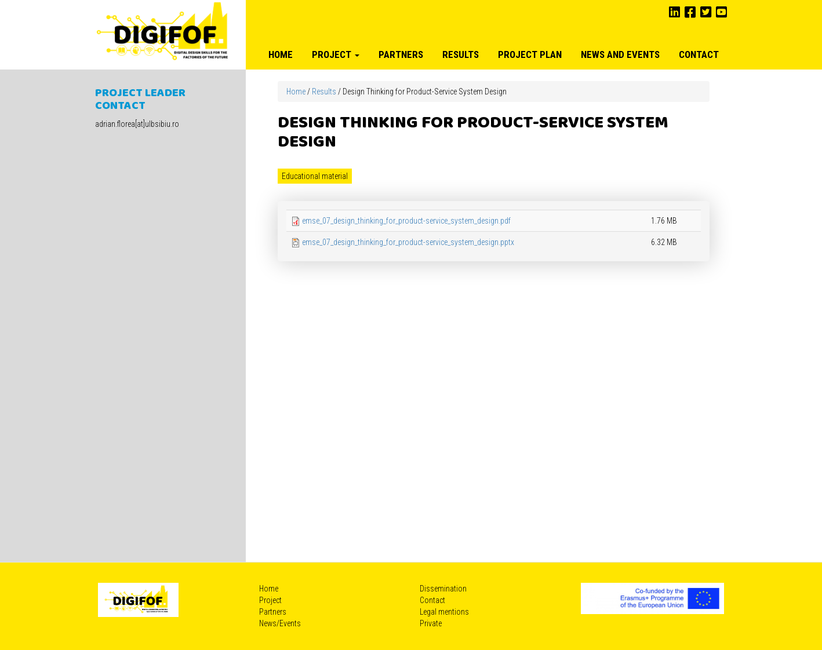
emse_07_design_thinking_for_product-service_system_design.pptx (408, 242)
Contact (699, 54)
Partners (401, 54)
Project (335, 54)
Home (280, 54)
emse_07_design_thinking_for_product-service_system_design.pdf (406, 220)
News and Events (620, 54)
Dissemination (443, 588)
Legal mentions (444, 611)
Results (460, 54)
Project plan (530, 54)
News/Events (280, 623)
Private (431, 623)
